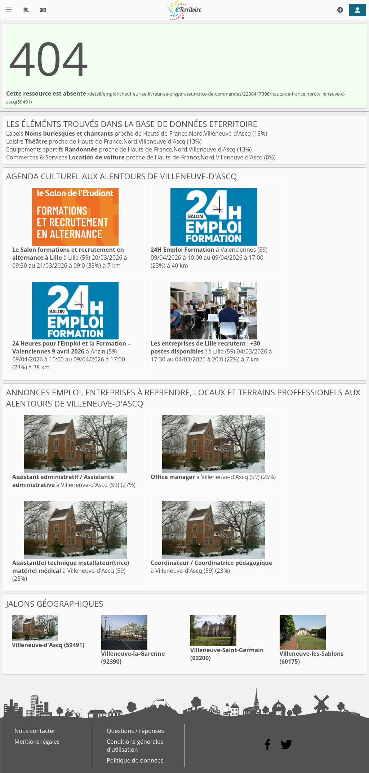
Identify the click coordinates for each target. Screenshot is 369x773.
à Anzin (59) (71, 347)
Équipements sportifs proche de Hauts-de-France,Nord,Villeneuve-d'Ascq (121, 149)
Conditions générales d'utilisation (135, 746)
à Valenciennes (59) (209, 250)
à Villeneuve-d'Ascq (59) (65, 481)
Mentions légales (36, 742)
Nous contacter (34, 731)
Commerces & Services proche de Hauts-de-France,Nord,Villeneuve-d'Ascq (135, 157)
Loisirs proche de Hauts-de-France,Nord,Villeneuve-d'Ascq (96, 141)
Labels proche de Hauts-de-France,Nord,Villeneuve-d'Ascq (129, 133)
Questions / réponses (135, 731)
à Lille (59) (68, 254)
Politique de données (135, 760)
